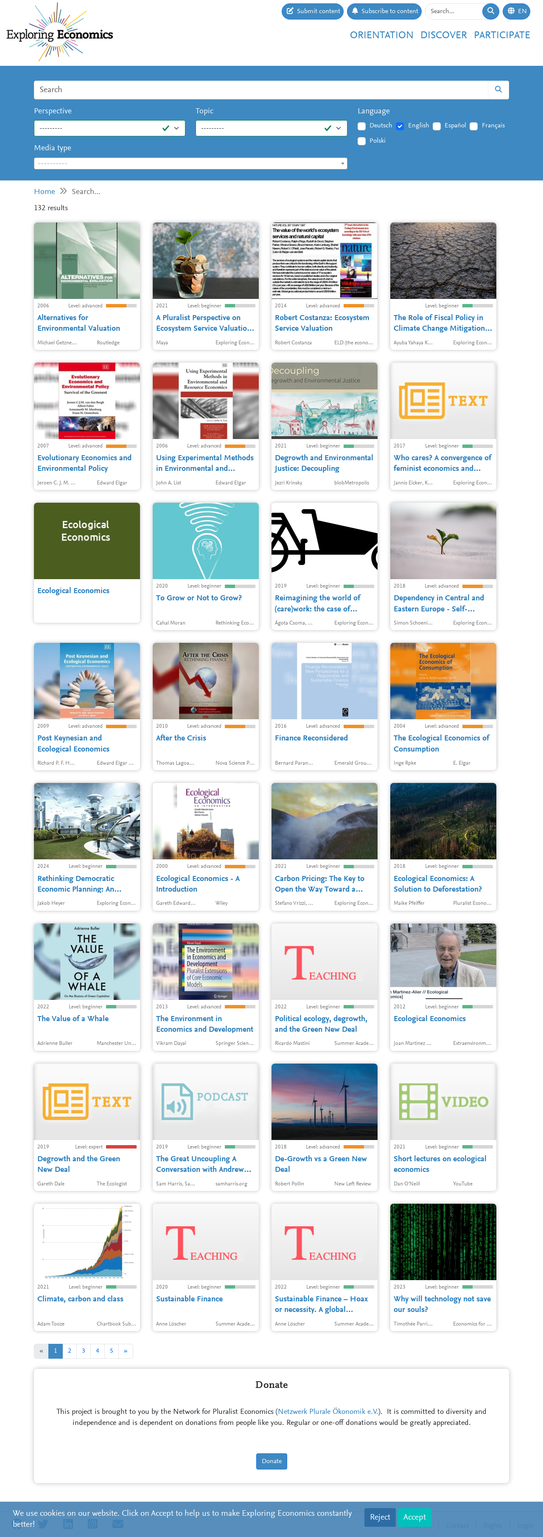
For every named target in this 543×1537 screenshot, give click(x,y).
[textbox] (190, 164)
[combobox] (190, 163)
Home (44, 192)
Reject (380, 1517)
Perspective (53, 111)
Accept (414, 1517)
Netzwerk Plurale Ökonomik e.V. (328, 1412)
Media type (52, 148)
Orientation (382, 36)
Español (455, 125)
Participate (502, 36)
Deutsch (380, 125)
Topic (204, 111)
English (418, 125)
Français (493, 125)
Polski (377, 141)
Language (374, 111)
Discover (443, 36)
